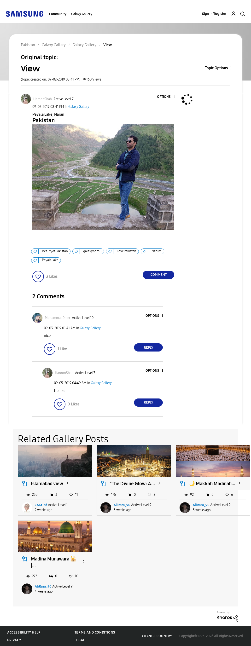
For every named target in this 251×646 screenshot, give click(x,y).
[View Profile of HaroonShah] (42, 99)
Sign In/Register (214, 14)
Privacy (14, 640)
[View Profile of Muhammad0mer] (57, 318)
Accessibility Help (24, 632)
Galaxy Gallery (81, 14)
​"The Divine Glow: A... (132, 483)
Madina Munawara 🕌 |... (53, 562)
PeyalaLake (50, 260)
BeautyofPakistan (55, 251)
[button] (166, 97)
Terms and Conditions (95, 632)
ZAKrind (41, 505)
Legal (80, 640)
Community (57, 14)
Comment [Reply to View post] (159, 275)
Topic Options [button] (216, 68)
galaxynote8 (92, 251)
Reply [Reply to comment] (148, 348)
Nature (157, 251)
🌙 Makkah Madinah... (212, 483)
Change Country (157, 636)
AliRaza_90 (122, 505)
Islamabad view (47, 483)
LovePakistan (126, 251)
